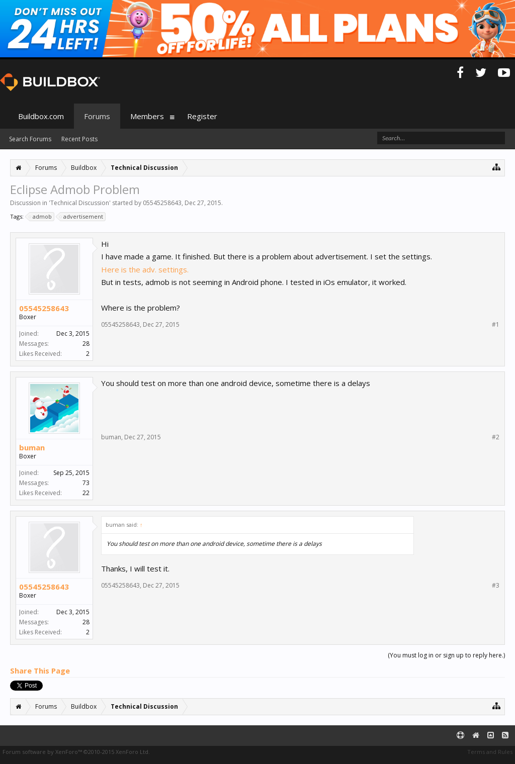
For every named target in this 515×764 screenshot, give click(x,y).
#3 (495, 586)
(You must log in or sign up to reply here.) (446, 655)
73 (86, 483)
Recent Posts (79, 139)
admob (41, 216)
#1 (495, 325)
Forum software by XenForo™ (76, 751)
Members (147, 116)
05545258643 (162, 203)
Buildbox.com (41, 116)
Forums (97, 116)
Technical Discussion (79, 203)
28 (86, 343)
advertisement (81, 216)
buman (32, 447)
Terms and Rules (489, 751)
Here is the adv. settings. (145, 269)
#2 (495, 437)
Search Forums (30, 139)
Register (202, 116)
